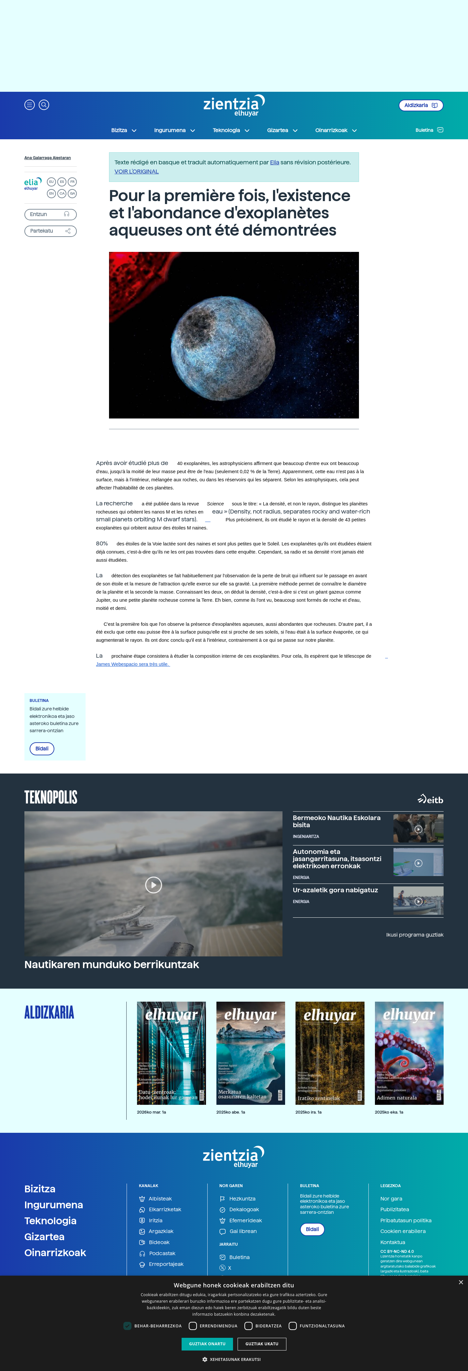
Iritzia (150, 1220)
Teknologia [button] (231, 130)
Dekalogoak (239, 1209)
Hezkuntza (237, 1199)
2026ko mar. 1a (151, 1112)
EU (51, 182)
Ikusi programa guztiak (415, 935)
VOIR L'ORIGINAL (137, 171)
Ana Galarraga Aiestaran (47, 158)
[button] (29, 104)
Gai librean (238, 1231)
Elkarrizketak (160, 1209)
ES (62, 182)
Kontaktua (392, 1242)
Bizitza (40, 1189)
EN (51, 193)
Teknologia (50, 1221)
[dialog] (234, 1323)
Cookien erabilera (403, 1231)
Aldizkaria (421, 105)
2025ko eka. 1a (389, 1112)
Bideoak (154, 1242)
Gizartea (44, 1236)
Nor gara (391, 1199)
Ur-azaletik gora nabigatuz (335, 890)
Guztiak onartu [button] (207, 1344)
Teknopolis (50, 796)
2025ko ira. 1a (309, 1112)
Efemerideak (240, 1220)
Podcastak (157, 1253)
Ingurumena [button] (175, 130)
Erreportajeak (161, 1264)
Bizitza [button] (124, 130)
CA (62, 193)
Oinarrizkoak (55, 1252)
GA (72, 193)
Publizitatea (394, 1209)
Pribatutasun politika (406, 1220)
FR (72, 182)
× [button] (460, 1282)
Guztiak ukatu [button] (262, 1344)
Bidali (41, 749)
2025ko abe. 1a (230, 1112)
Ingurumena (53, 1205)
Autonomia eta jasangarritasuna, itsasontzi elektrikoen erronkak (337, 859)
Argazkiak (156, 1231)
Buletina (430, 130)
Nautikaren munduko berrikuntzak (111, 964)
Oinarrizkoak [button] (336, 130)
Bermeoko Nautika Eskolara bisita (337, 821)
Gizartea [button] (282, 130)
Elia (274, 162)
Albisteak (155, 1199)
